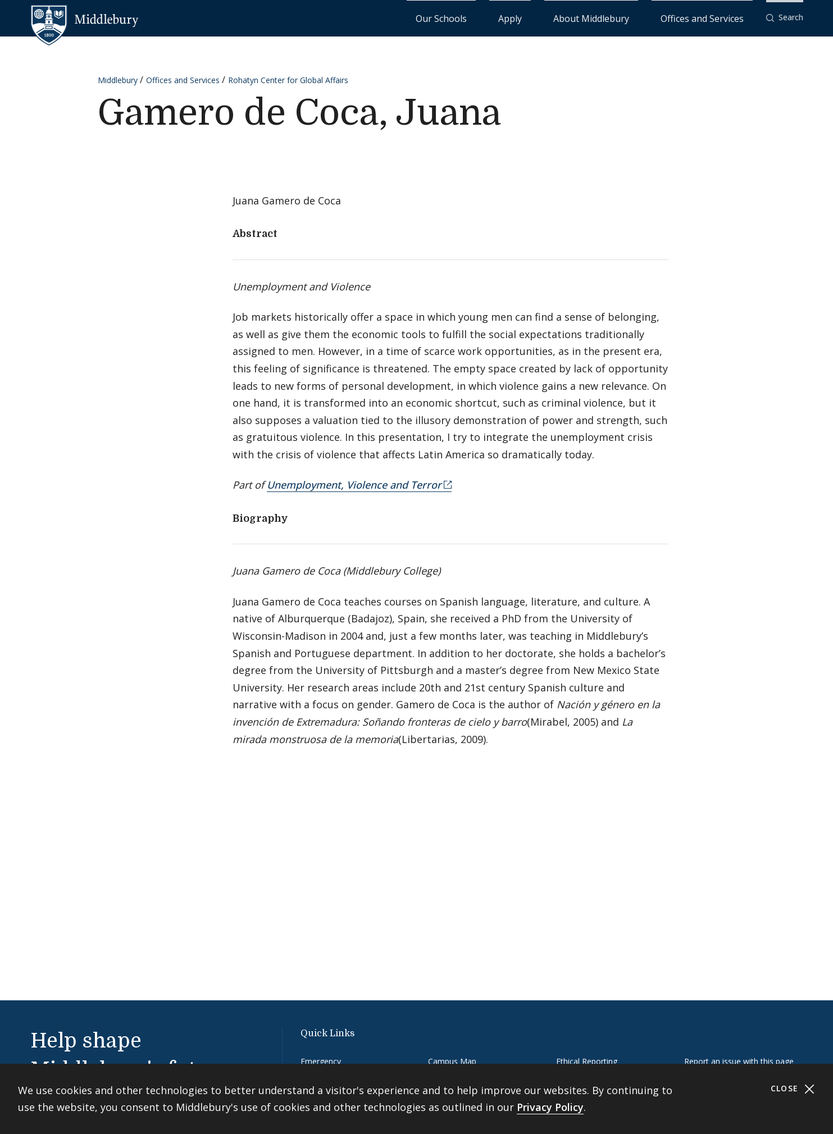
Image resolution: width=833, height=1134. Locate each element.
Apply (578, 17)
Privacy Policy (550, 1107)
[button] (784, 17)
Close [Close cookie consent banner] (793, 1089)
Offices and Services (716, 17)
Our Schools (532, 17)
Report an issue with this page (739, 1060)
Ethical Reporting (586, 1060)
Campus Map (452, 1060)
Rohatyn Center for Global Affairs (288, 79)
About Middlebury (633, 17)
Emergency (321, 1060)
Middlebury (118, 79)
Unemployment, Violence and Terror (354, 484)
